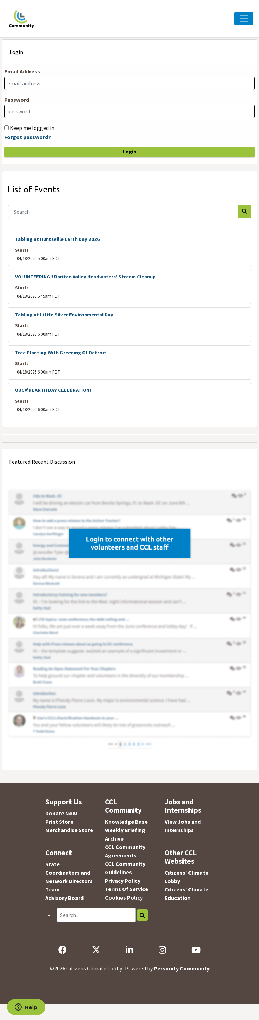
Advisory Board (64, 897)
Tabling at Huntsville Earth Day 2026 (57, 239)
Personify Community (182, 968)
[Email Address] (129, 83)
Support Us (63, 802)
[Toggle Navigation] (243, 18)
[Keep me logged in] (6, 127)
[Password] (129, 111)
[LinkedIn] (129, 950)
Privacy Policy (122, 880)
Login (129, 152)
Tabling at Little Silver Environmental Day (64, 314)
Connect (58, 852)
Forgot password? (27, 136)
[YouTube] (196, 950)
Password (16, 99)
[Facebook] (62, 950)
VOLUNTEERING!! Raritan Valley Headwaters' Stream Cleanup (85, 277)
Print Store (59, 821)
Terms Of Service (126, 889)
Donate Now (61, 813)
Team (52, 889)
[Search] (123, 211)
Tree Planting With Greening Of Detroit (60, 352)
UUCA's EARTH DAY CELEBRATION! (53, 390)
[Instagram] (162, 950)
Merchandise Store (69, 830)
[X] (96, 950)
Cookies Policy (124, 897)
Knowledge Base (126, 821)
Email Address (22, 71)
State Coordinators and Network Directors (69, 872)
